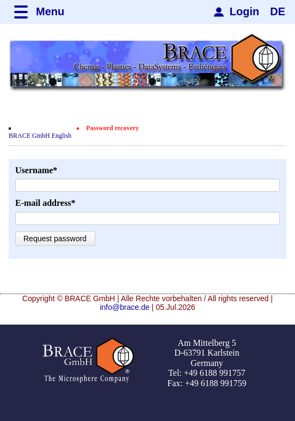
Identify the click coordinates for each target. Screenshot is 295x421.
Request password (55, 238)
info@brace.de (124, 307)
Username (36, 170)
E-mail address (45, 203)
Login (244, 11)
